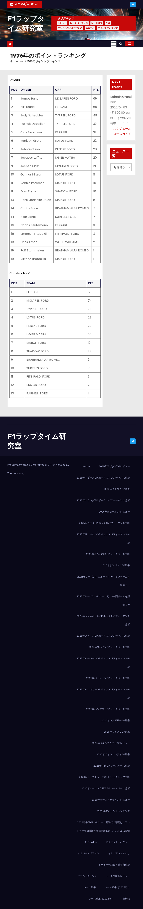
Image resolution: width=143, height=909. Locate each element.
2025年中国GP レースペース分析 (111, 765)
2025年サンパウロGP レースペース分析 (108, 554)
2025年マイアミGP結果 (117, 732)
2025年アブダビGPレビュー (114, 466)
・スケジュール (120, 128)
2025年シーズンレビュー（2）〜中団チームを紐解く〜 (103, 600)
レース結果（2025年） (117, 887)
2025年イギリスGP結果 (117, 489)
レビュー (62, 23)
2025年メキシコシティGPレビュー (111, 743)
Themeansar (15, 473)
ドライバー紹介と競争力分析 (114, 864)
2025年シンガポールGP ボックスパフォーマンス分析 (103, 620)
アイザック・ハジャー (118, 842)
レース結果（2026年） (101, 898)
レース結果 (96, 23)
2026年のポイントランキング (113, 811)
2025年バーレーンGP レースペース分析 (108, 678)
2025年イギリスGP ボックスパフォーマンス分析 (103, 477)
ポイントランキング (108, 27)
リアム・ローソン (87, 876)
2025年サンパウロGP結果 (115, 565)
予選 (108, 23)
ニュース (90, 27)
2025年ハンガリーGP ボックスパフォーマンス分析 (103, 694)
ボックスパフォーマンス (70, 27)
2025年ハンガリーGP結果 (115, 720)
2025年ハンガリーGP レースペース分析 (108, 709)
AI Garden (91, 842)
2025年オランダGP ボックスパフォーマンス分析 (103, 500)
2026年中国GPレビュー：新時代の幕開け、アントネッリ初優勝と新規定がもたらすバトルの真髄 (103, 826)
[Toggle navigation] (113, 43)
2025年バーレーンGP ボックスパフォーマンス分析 (103, 663)
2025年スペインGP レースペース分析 (109, 647)
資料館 (126, 898)
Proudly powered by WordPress (26, 465)
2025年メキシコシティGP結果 (113, 754)
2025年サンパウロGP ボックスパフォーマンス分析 (103, 538)
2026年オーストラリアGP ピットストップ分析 (104, 777)
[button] (120, 43)
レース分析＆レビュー (118, 876)
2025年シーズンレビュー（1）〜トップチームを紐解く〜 (103, 581)
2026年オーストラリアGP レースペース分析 (105, 788)
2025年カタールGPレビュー (114, 511)
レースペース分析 (79, 23)
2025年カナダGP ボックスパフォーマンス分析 (104, 523)
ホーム (14, 61)
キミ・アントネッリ (119, 853)
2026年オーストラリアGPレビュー (111, 799)
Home (86, 466)
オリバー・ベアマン (88, 853)
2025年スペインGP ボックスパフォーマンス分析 (103, 636)
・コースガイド (120, 134)
